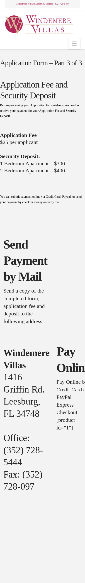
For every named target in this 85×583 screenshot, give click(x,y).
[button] (74, 43)
